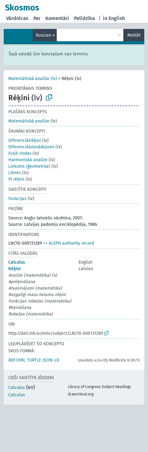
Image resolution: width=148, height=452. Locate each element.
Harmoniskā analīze (27, 159)
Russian (43, 35)
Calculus (16, 262)
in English (114, 18)
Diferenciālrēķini (24, 140)
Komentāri (57, 18)
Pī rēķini (16, 179)
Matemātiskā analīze (28, 121)
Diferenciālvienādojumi (31, 147)
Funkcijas (17, 198)
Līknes (14, 172)
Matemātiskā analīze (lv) (32, 78)
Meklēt (134, 35)
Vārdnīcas (17, 18)
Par (36, 18)
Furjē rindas (19, 153)
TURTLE (34, 360)
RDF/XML (17, 360)
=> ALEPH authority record (68, 243)
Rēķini (14, 268)
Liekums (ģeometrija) (29, 166)
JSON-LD (51, 360)
